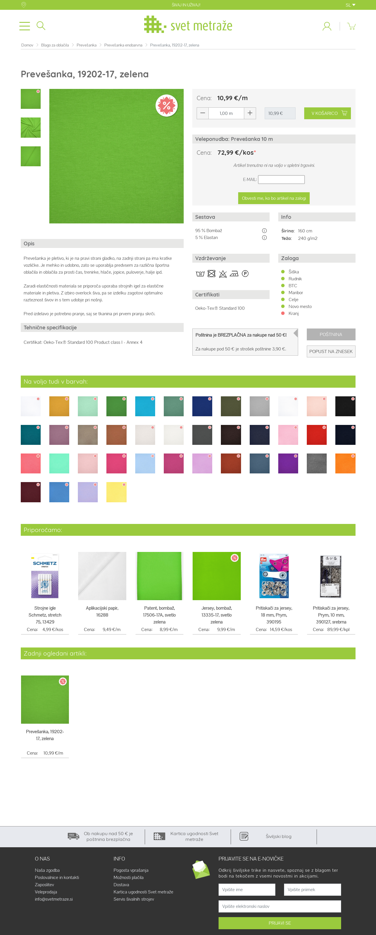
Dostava (121, 887)
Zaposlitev (44, 887)
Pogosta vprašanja (131, 873)
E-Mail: (250, 182)
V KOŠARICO (329, 115)
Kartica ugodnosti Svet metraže (143, 894)
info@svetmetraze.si (54, 901)
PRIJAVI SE (280, 925)
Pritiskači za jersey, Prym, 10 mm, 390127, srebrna (331, 617)
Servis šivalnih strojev (134, 901)
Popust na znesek (331, 354)
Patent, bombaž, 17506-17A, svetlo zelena (159, 617)
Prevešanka (87, 47)
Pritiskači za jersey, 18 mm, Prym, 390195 (274, 617)
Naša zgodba (47, 873)
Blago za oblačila (55, 47)
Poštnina (331, 337)
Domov (27, 47)
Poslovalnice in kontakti (57, 880)
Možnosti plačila (129, 880)
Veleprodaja (46, 894)
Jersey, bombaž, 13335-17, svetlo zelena (217, 617)
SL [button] (351, 5)
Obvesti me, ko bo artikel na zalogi (274, 200)
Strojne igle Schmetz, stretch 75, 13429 (45, 617)
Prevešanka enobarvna (123, 47)
